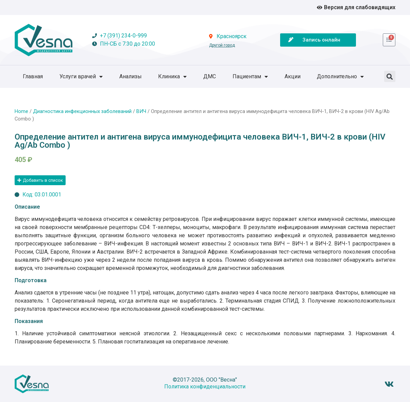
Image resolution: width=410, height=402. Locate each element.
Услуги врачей (81, 76)
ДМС (209, 76)
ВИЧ (141, 111)
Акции (293, 76)
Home (21, 111)
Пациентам (250, 76)
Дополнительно (340, 76)
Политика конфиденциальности (204, 386)
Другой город (222, 45)
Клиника (172, 76)
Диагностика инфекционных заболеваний (82, 111)
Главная (33, 76)
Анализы (130, 76)
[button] (389, 76)
